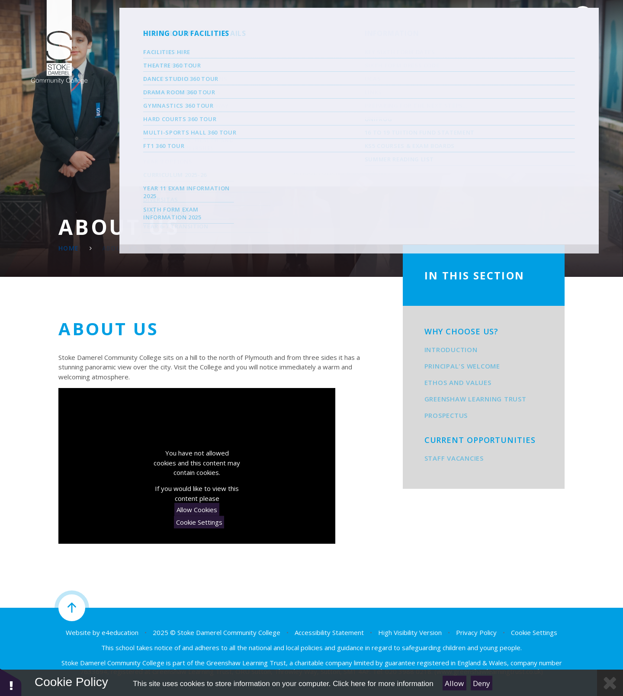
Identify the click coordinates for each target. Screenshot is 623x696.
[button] (11, 682)
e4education (120, 632)
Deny (481, 683)
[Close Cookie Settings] (610, 683)
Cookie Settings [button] (534, 632)
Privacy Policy (476, 632)
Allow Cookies (197, 509)
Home (68, 248)
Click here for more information (383, 684)
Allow (454, 683)
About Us (120, 248)
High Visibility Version (410, 632)
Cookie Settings (199, 522)
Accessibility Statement (329, 632)
